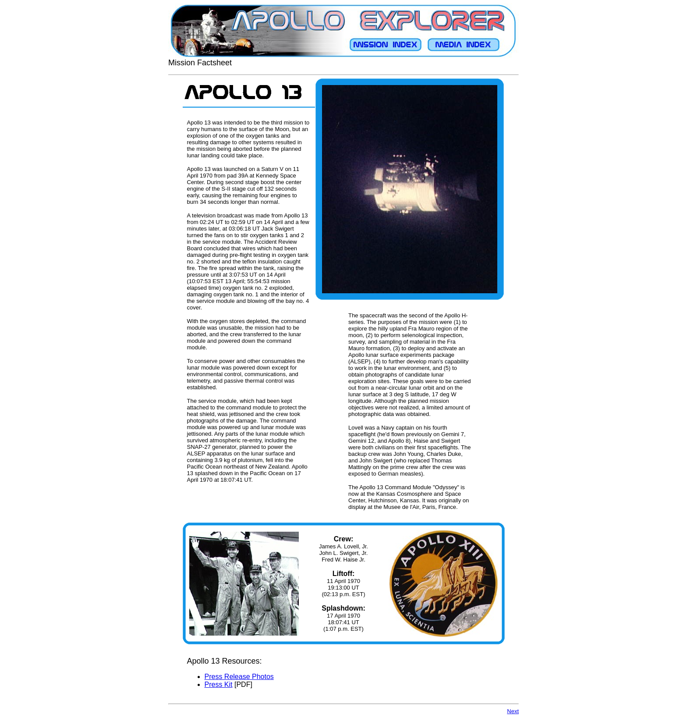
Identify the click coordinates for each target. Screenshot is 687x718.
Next (513, 711)
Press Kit (219, 684)
